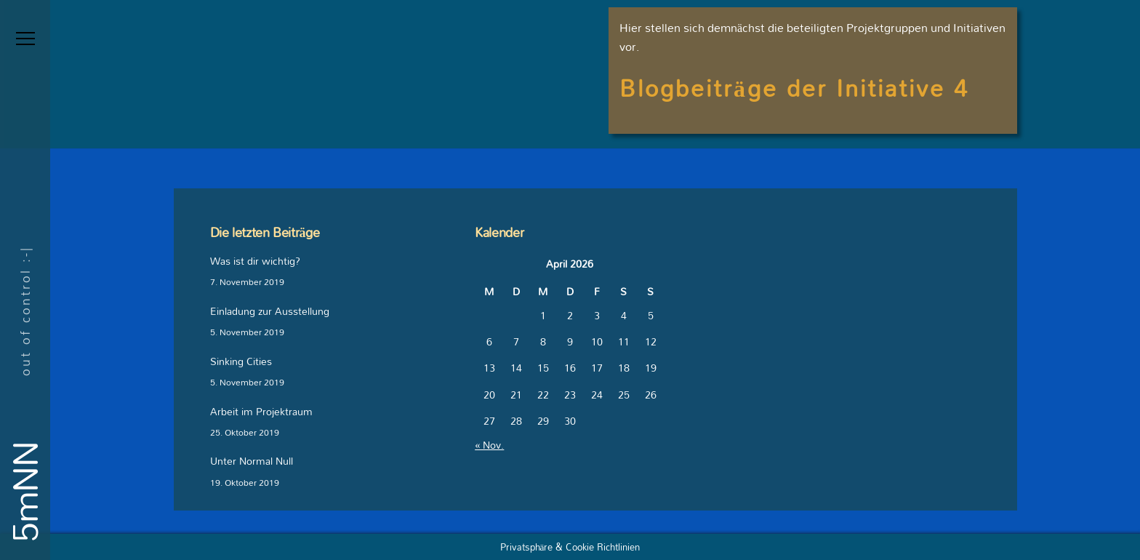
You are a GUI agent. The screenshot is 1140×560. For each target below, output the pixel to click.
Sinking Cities (241, 362)
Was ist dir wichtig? (255, 261)
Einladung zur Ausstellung (269, 312)
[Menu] (25, 38)
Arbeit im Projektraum (261, 412)
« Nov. (489, 444)
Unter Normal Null (251, 461)
